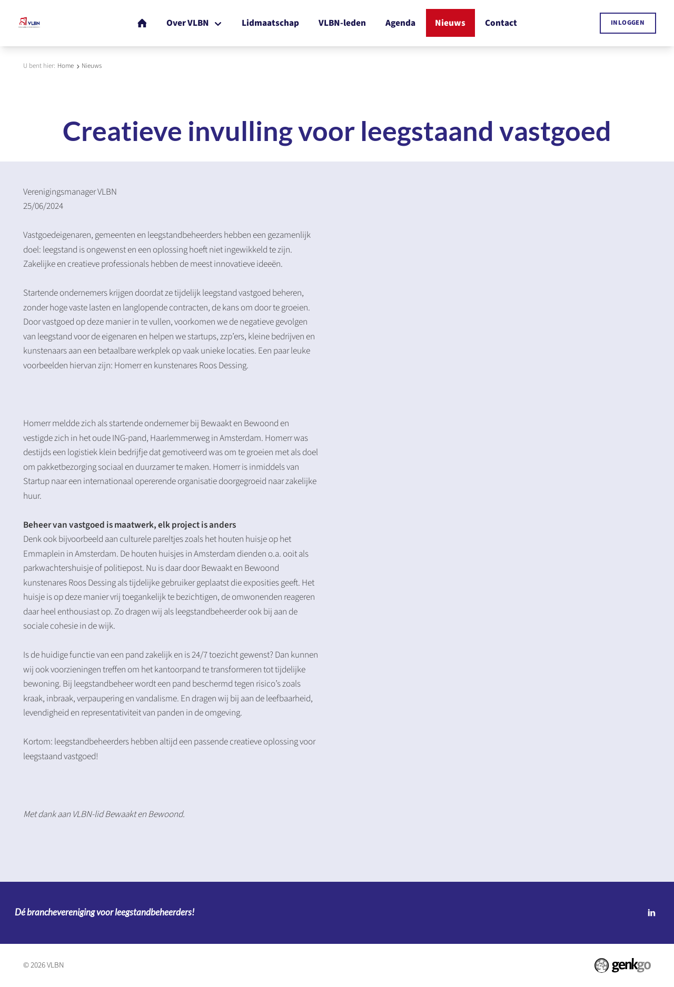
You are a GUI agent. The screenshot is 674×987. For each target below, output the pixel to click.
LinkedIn (651, 913)
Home (65, 65)
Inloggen (628, 22)
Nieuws (92, 65)
